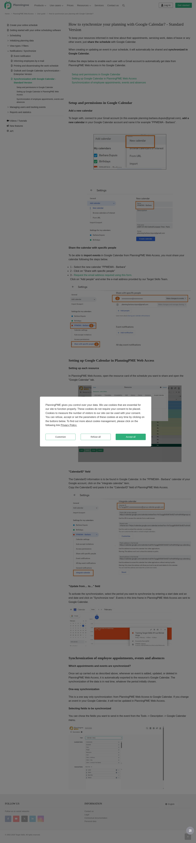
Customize (60, 437)
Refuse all (96, 437)
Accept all (131, 437)
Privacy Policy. (69, 425)
